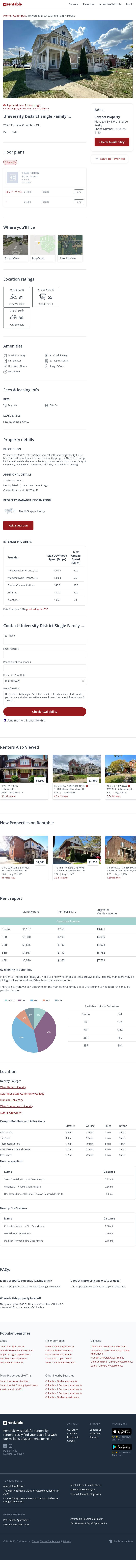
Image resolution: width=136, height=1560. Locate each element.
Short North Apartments (58, 1358)
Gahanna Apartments (11, 1362)
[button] (68, 59)
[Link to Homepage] (12, 4)
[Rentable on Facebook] (6, 1447)
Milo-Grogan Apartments (58, 1354)
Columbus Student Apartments (62, 1397)
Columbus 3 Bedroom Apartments (63, 1393)
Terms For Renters (50, 1541)
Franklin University (11, 1100)
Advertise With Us (110, 4)
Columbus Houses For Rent (14, 1381)
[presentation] (130, 780)
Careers (73, 4)
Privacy (67, 1541)
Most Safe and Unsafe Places (86, 1485)
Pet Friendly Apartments (16, 1520)
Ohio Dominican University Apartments (112, 1361)
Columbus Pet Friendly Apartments (19, 1385)
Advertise (95, 1433)
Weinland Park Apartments (59, 1346)
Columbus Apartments (12, 1346)
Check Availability (44, 712)
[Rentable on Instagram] (11, 1447)
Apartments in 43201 (11, 1389)
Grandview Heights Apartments (17, 1350)
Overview (72, 1433)
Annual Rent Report (13, 1486)
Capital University (11, 1112)
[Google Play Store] (122, 1449)
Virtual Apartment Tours (16, 1524)
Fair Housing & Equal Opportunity (89, 1523)
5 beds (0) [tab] (10, 162)
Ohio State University (13, 1087)
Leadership (73, 1437)
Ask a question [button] (18, 525)
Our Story (72, 1429)
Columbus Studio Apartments (61, 1381)
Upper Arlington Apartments (15, 1354)
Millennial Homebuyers (83, 1489)
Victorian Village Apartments (60, 1362)
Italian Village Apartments (59, 1350)
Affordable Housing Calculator (87, 1518)
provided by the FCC (37, 609)
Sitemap (94, 1437)
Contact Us (95, 1429)
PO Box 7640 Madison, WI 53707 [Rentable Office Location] (13, 1452)
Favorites (88, 4)
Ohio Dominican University (16, 1106)
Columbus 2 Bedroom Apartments (63, 1389)
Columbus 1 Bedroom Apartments (63, 1385)
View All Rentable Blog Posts (86, 1494)
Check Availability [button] (112, 142)
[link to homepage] (33, 1422)
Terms (35, 1541)
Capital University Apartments (107, 1365)
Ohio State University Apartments (109, 1346)
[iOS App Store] (122, 1434)
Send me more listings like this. (26, 720)
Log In (130, 4)
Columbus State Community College (22, 1093)
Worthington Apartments (13, 1358)
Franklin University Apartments (107, 1357)
